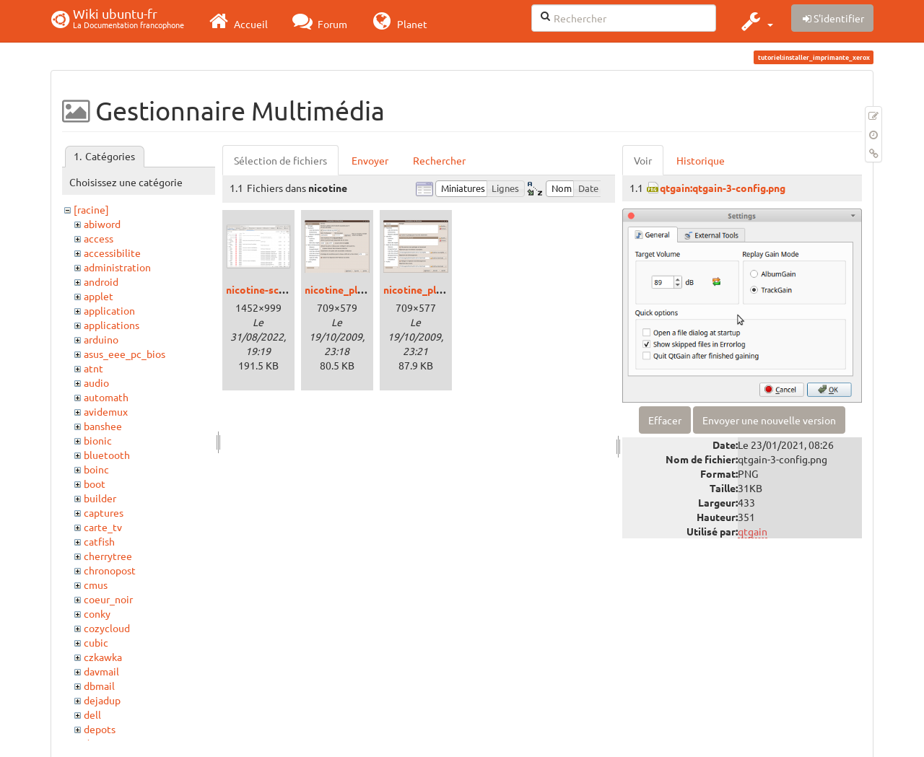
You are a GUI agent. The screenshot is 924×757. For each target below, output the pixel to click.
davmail (101, 671)
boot (94, 483)
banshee (103, 425)
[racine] (91, 209)
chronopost (110, 570)
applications (111, 324)
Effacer (664, 419)
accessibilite (112, 252)
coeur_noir (108, 598)
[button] (755, 21)
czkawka (103, 656)
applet (98, 295)
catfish (99, 541)
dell (92, 714)
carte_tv (103, 526)
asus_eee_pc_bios (124, 353)
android (101, 281)
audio (96, 382)
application (109, 310)
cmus (96, 584)
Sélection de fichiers (280, 160)
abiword (102, 223)
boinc (96, 469)
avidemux (106, 411)
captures (103, 512)
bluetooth (107, 454)
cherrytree (108, 555)
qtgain (752, 531)
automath (106, 396)
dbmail (99, 685)
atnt (93, 368)
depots (100, 728)
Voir (643, 160)
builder (100, 497)
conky (97, 613)
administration (117, 267)
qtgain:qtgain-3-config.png (722, 187)
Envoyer (370, 160)
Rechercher (439, 160)
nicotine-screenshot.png (283, 289)
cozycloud (107, 627)
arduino (101, 339)
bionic (98, 440)
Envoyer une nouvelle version (769, 419)
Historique (700, 160)
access (98, 238)
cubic (96, 642)
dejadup (102, 699)
